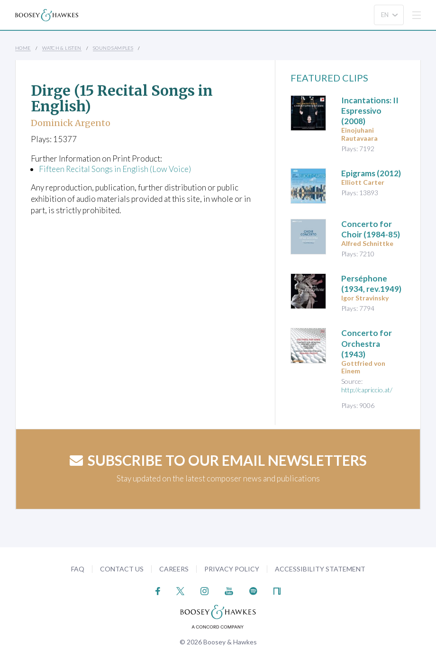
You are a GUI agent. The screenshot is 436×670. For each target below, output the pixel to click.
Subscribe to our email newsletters (218, 460)
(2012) (371, 173)
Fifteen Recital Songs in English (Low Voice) (115, 169)
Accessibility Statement (320, 569)
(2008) (370, 110)
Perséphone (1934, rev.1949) (371, 283)
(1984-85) (370, 229)
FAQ (77, 569)
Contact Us (122, 569)
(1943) (366, 343)
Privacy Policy (231, 569)
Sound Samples (113, 48)
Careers (174, 569)
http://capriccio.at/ (366, 390)
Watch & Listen (62, 48)
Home (23, 48)
